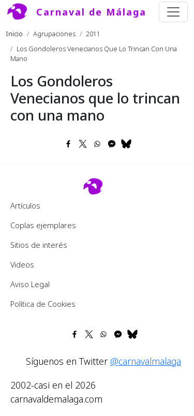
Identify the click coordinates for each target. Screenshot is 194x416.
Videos (22, 264)
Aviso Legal (30, 284)
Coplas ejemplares (43, 225)
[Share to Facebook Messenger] (112, 144)
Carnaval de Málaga (91, 12)
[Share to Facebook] (68, 144)
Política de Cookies (43, 304)
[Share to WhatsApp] (97, 144)
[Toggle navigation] (173, 12)
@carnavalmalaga (145, 361)
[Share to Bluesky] (126, 144)
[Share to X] (83, 144)
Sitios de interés (38, 245)
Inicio (14, 33)
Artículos (25, 205)
